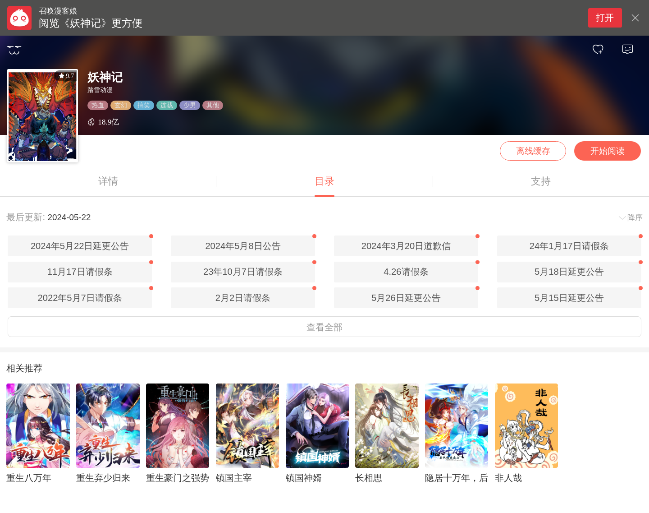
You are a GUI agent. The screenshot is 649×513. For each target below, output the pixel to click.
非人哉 (508, 478)
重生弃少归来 (103, 478)
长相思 (368, 478)
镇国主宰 (234, 478)
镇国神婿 (304, 478)
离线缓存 (533, 151)
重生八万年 (28, 478)
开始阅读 (607, 151)
